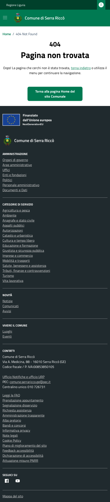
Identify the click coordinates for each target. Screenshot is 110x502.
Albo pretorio (12, 420)
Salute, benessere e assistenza (24, 265)
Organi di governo (15, 159)
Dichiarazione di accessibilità (23, 455)
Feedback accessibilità (18, 450)
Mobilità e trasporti (16, 260)
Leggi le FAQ (11, 395)
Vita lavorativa (13, 280)
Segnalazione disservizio (20, 405)
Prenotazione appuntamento (23, 400)
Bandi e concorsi (14, 425)
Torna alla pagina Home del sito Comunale (55, 94)
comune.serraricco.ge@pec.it (30, 381)
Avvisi (7, 311)
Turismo (8, 275)
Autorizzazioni (13, 230)
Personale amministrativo (21, 184)
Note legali (10, 435)
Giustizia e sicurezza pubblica (23, 250)
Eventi (7, 336)
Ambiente (9, 215)
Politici (7, 179)
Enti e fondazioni (14, 174)
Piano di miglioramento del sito (25, 445)
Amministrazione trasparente (24, 415)
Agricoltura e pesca (16, 210)
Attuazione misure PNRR (20, 460)
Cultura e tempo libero (18, 240)
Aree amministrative (17, 164)
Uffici (6, 169)
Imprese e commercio (18, 255)
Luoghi (7, 331)
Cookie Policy (12, 440)
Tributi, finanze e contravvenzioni (26, 270)
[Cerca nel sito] (99, 18)
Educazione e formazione (20, 245)
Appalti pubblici (13, 225)
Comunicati (11, 305)
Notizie (8, 300)
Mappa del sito (13, 496)
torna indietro (81, 67)
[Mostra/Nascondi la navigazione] (5, 17)
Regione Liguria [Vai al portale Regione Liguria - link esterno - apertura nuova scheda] (15, 5)
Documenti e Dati (15, 189)
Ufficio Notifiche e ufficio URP (24, 376)
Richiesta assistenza (17, 410)
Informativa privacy (16, 430)
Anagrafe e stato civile (18, 220)
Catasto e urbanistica (18, 235)
